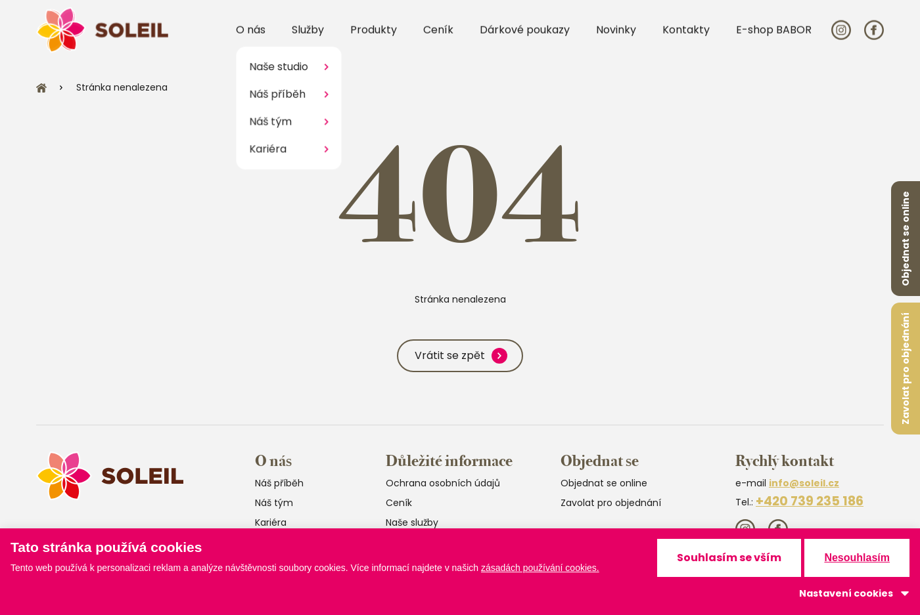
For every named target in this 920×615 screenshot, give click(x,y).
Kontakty (686, 38)
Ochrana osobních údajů (443, 483)
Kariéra (271, 522)
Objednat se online (905, 238)
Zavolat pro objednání (905, 368)
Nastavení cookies (846, 593)
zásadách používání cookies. (540, 567)
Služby (308, 38)
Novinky (616, 38)
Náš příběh (279, 483)
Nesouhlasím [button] (857, 557)
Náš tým (274, 502)
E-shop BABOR (774, 38)
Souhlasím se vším (729, 557)
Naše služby (412, 522)
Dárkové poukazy (525, 38)
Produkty (373, 38)
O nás (250, 38)
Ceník (438, 38)
